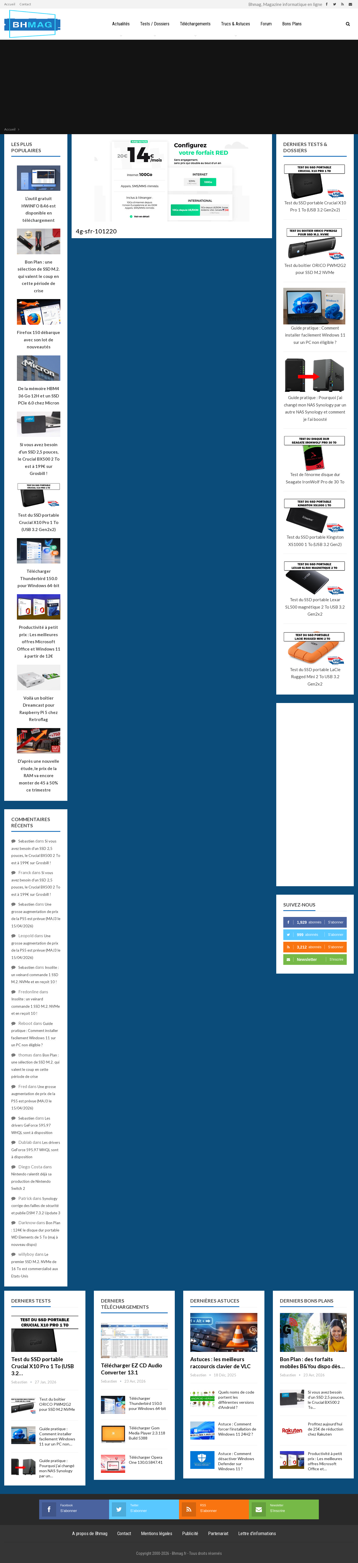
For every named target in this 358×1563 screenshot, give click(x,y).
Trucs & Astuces (235, 23)
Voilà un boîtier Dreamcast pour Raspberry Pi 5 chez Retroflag (38, 708)
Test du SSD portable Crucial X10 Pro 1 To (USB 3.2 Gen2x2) (315, 206)
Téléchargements (195, 23)
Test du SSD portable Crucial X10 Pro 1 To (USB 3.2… (42, 1366)
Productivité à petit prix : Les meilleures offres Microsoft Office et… (325, 1461)
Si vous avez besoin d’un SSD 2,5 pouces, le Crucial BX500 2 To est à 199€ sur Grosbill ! (38, 459)
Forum (266, 23)
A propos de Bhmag (89, 1533)
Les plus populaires (26, 147)
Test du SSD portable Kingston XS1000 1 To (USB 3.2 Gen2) (315, 540)
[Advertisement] (179, 84)
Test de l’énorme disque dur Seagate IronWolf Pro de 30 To (315, 478)
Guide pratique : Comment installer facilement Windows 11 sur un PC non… (57, 1436)
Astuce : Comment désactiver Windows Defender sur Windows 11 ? (236, 1461)
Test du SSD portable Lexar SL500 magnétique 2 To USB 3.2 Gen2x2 (315, 606)
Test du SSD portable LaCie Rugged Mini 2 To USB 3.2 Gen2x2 (315, 676)
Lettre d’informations (257, 1533)
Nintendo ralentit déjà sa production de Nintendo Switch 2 (31, 1181)
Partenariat (218, 1533)
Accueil (9, 4)
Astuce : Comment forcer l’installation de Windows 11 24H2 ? (237, 1428)
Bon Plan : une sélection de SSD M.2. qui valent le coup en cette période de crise (38, 276)
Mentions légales (156, 1533)
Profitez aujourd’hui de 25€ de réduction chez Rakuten (325, 1428)
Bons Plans (292, 23)
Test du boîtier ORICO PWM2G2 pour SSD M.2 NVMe (315, 269)
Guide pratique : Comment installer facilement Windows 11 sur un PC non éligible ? (315, 335)
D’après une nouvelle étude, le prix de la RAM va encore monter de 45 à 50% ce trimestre (38, 775)
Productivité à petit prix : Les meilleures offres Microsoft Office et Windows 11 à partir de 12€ (38, 641)
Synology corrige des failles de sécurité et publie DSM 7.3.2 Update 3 (35, 1205)
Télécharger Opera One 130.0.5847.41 (146, 1460)
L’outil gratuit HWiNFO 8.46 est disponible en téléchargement (38, 209)
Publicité (190, 1533)
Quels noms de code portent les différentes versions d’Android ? (236, 1400)
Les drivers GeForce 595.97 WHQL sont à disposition (31, 1125)
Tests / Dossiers (154, 23)
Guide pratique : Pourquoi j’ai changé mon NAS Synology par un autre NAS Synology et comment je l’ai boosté (315, 408)
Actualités (121, 23)
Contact (25, 4)
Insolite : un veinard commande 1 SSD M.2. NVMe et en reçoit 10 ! (35, 974)
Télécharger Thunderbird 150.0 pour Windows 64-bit (147, 1403)
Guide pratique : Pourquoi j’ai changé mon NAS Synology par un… (56, 1468)
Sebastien (26, 841)
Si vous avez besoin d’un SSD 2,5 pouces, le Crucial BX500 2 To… (326, 1400)
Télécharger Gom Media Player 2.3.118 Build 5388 (147, 1432)
